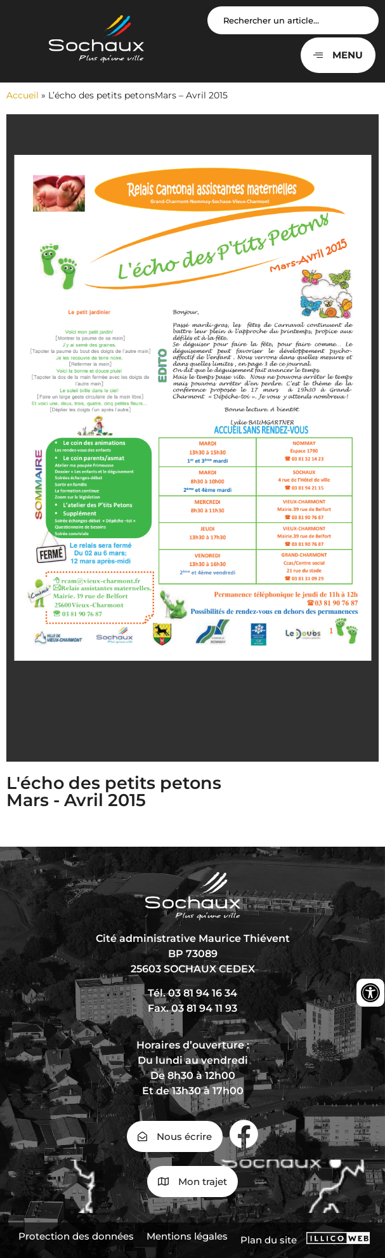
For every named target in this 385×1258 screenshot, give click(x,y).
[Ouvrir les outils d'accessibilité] (370, 993)
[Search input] (293, 20)
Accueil (22, 95)
